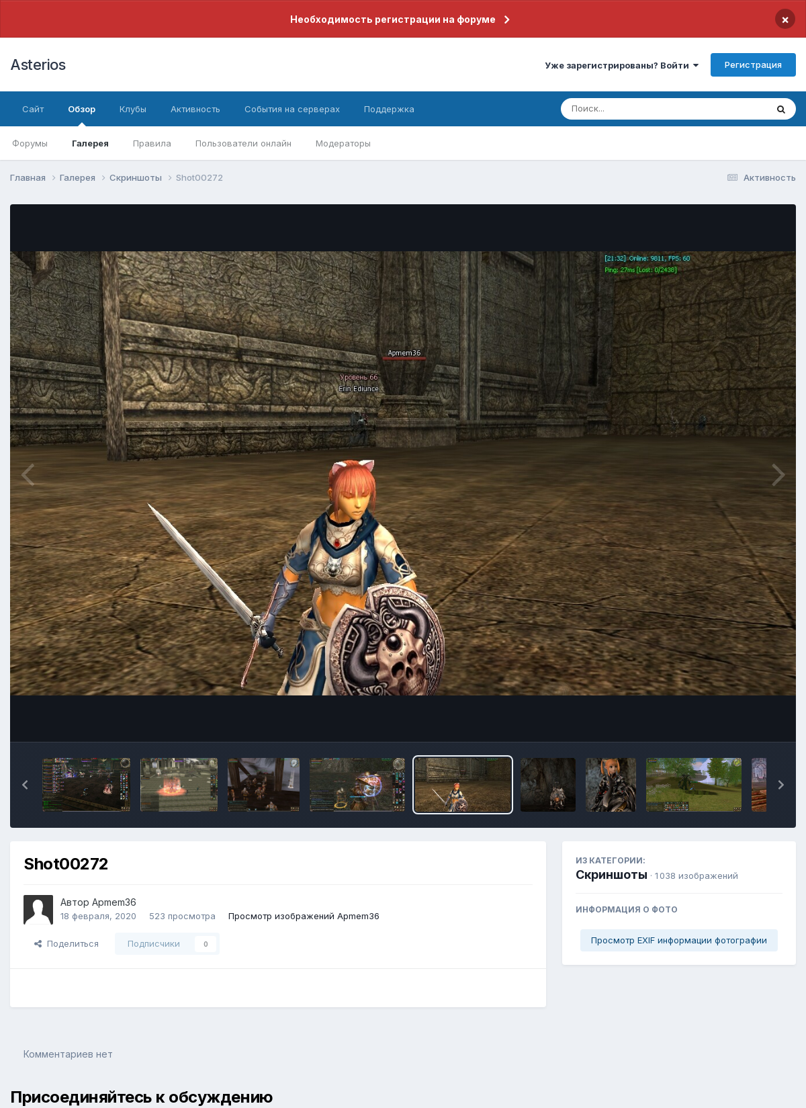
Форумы (30, 143)
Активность (195, 108)
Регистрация (753, 64)
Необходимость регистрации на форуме (393, 19)
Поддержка (389, 108)
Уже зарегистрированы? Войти (622, 65)
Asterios (37, 64)
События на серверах (292, 108)
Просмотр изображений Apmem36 (303, 915)
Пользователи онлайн (243, 143)
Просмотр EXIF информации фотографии (679, 940)
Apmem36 (114, 902)
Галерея (90, 143)
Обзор (81, 114)
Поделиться (66, 943)
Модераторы (343, 143)
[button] (25, 785)
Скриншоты (611, 874)
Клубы (133, 108)
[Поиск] (638, 109)
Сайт (33, 108)
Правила (152, 143)
